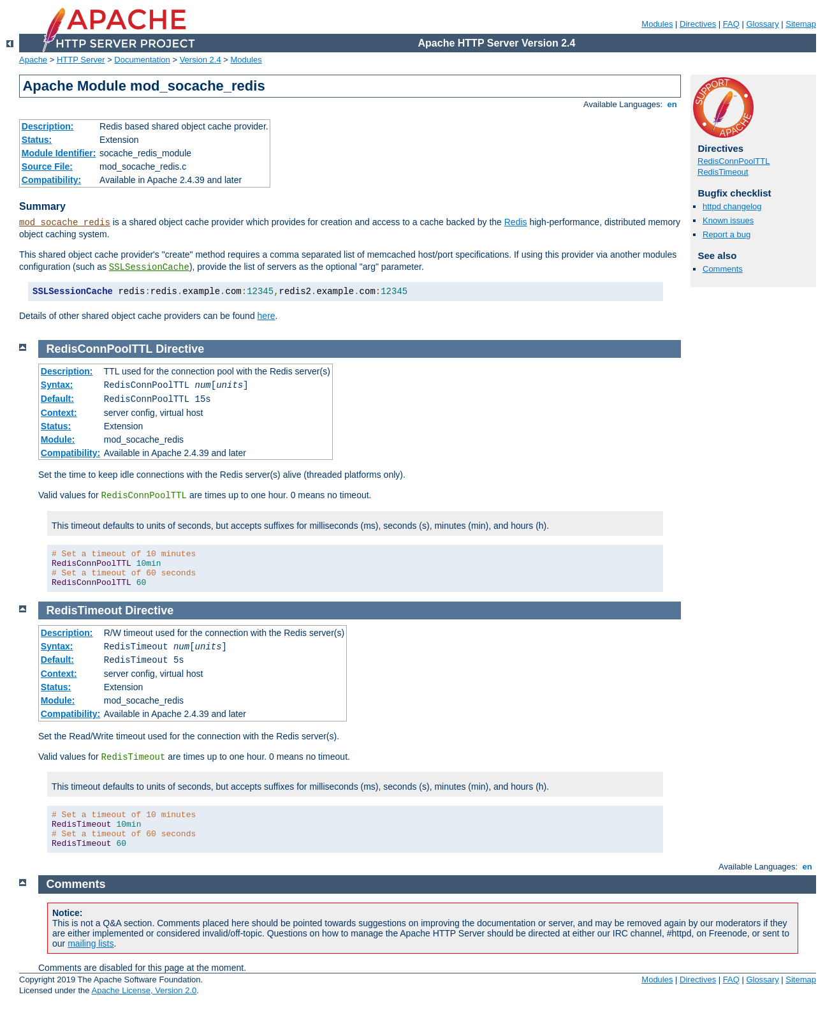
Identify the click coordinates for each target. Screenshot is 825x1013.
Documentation (142, 59)
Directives (698, 24)
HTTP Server (81, 59)
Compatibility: (51, 180)
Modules (657, 24)
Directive (180, 349)
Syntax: (57, 385)
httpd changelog (732, 206)
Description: (48, 126)
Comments (723, 269)
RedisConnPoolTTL (733, 161)
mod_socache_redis (64, 223)
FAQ (731, 24)
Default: (57, 399)
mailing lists (90, 943)
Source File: (47, 166)
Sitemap (800, 24)
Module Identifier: (59, 153)
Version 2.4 (200, 59)
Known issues (728, 220)
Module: (58, 439)
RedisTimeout (722, 172)
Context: (59, 413)
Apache (33, 59)
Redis (515, 222)
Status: (37, 140)
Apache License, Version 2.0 (143, 990)
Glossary (762, 24)
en (672, 104)
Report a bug (726, 234)
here (266, 316)
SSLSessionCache (149, 267)
